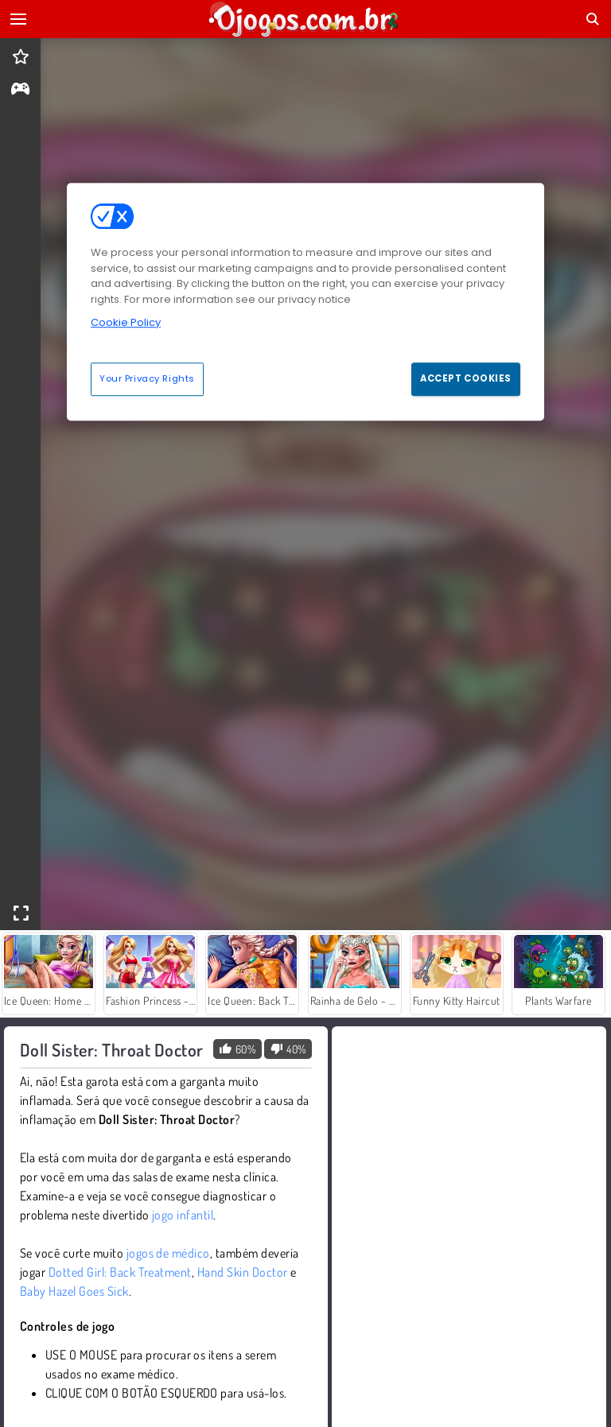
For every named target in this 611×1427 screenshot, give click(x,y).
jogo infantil (182, 1215)
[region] (305, 301)
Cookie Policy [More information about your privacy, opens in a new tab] (126, 322)
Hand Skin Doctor (242, 1272)
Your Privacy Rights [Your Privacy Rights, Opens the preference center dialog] (147, 378)
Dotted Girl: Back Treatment (120, 1272)
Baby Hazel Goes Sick (74, 1291)
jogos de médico (168, 1253)
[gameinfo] (20, 90)
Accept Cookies (466, 378)
